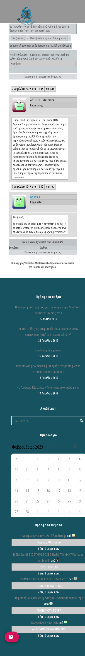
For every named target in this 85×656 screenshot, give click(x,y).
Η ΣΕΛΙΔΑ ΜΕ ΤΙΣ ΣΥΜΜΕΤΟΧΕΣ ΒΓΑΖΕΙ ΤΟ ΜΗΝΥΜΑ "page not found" (48, 557)
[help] (12, 637)
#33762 (50, 187)
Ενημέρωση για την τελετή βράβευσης (44, 536)
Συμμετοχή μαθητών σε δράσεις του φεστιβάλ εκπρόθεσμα (48, 598)
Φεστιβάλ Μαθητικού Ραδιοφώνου (48, 38)
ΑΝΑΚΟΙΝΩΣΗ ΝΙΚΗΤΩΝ (44, 623)
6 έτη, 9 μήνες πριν (36, 58)
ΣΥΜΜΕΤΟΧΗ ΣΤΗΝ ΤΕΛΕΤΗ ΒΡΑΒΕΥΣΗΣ (43, 579)
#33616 (50, 89)
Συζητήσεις (18, 38)
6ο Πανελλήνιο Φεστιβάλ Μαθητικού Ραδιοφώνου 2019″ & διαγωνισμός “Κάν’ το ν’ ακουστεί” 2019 (39, 28)
